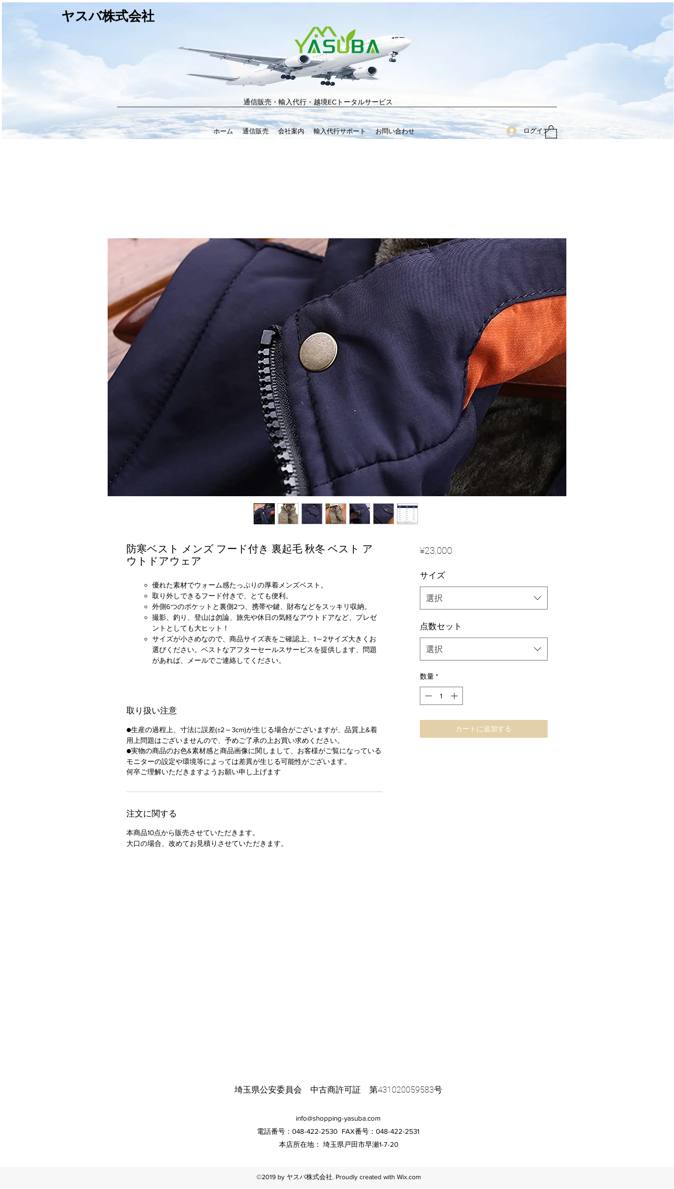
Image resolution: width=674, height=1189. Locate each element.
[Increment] (455, 696)
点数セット (441, 626)
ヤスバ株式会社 (107, 16)
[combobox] (484, 598)
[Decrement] (427, 696)
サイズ (432, 575)
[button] (551, 132)
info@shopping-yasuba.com (338, 1118)
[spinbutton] (441, 696)
